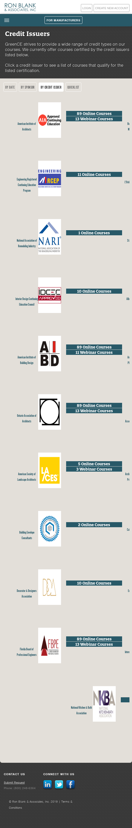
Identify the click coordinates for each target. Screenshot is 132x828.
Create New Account (111, 8)
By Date (10, 87)
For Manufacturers (63, 20)
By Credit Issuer (51, 87)
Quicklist (73, 87)
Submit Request (14, 783)
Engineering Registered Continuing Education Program (27, 185)
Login (86, 8)
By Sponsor (28, 87)
